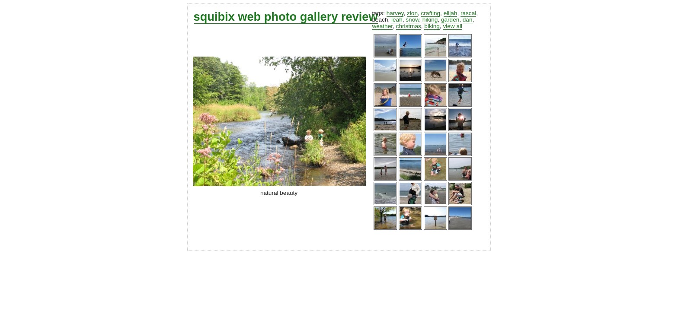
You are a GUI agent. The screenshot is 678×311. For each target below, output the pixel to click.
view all (452, 26)
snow (412, 19)
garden (450, 19)
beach (380, 19)
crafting (431, 13)
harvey (395, 13)
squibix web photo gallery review (286, 16)
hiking (430, 19)
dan (468, 19)
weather (382, 26)
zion (412, 13)
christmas (408, 26)
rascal (468, 13)
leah (397, 19)
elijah (450, 13)
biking (432, 26)
